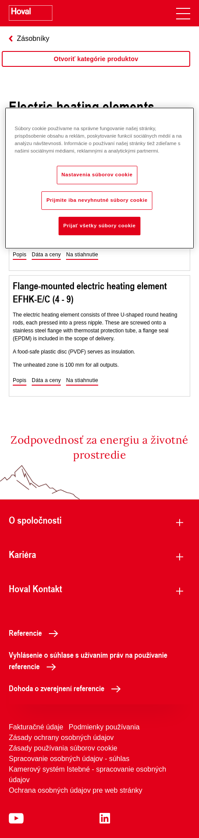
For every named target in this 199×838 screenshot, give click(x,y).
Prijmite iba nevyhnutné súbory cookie (96, 200)
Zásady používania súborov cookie (63, 748)
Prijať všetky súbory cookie (99, 225)
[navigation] (183, 13)
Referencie (36, 632)
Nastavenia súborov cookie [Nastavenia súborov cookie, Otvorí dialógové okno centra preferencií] (97, 174)
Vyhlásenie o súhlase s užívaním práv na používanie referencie (88, 660)
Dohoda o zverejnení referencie (67, 688)
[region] (96, 67)
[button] (19, 255)
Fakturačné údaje (36, 727)
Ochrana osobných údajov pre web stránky (75, 790)
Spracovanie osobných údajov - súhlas (69, 758)
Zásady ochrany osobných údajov (61, 737)
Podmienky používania (104, 727)
